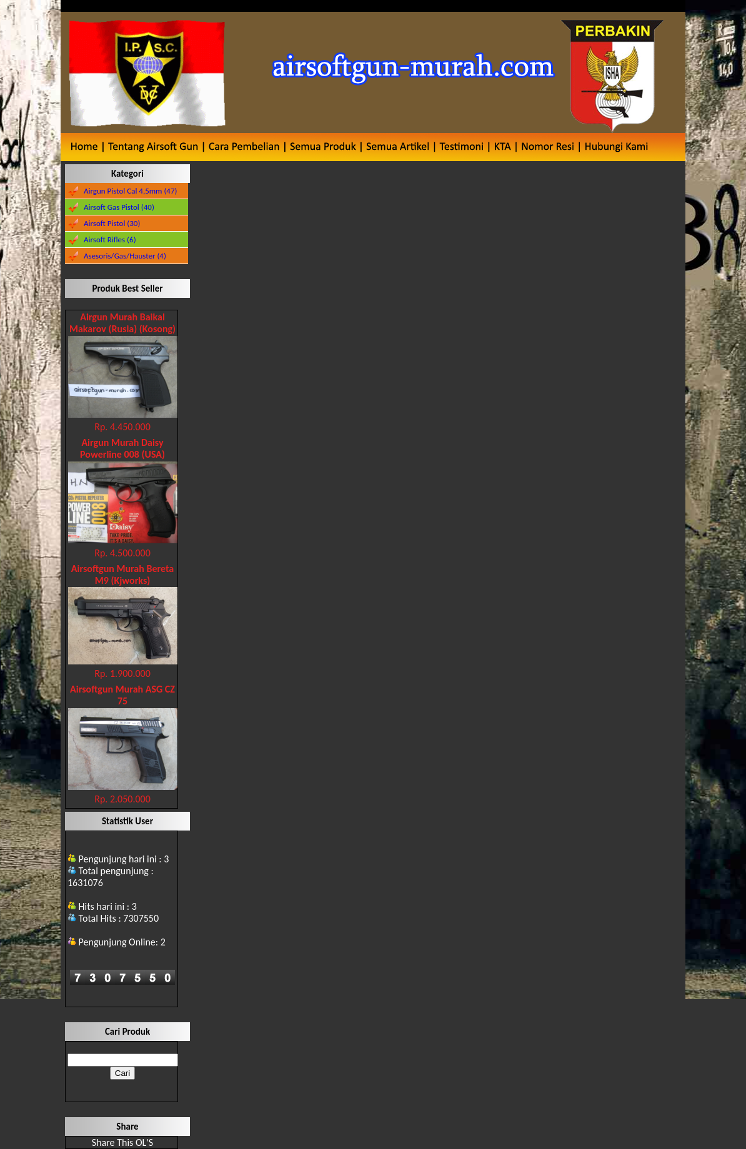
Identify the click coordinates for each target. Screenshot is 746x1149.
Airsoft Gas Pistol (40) (119, 207)
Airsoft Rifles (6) (110, 239)
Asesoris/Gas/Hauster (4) (125, 255)
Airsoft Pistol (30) (112, 223)
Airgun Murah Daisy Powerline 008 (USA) (122, 448)
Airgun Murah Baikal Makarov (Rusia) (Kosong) (122, 323)
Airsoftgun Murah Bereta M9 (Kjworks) (122, 574)
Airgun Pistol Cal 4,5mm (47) (130, 190)
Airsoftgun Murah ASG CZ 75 (122, 695)
